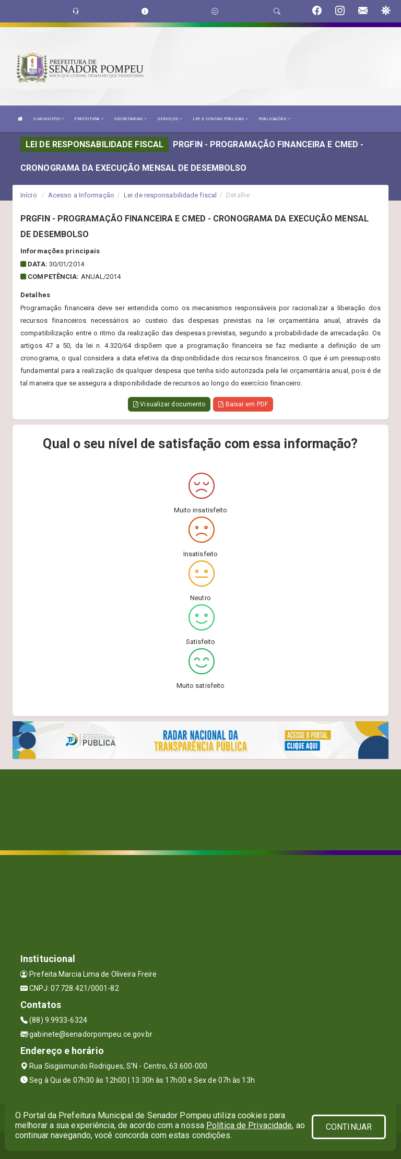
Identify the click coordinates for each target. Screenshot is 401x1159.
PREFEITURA (88, 118)
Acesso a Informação (81, 195)
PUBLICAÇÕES (274, 118)
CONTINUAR (349, 1127)
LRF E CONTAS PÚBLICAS (220, 118)
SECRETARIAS (130, 118)
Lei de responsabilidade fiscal (170, 195)
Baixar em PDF (243, 404)
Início (28, 195)
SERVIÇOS (169, 118)
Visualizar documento (169, 404)
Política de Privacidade (249, 1125)
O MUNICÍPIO (48, 118)
